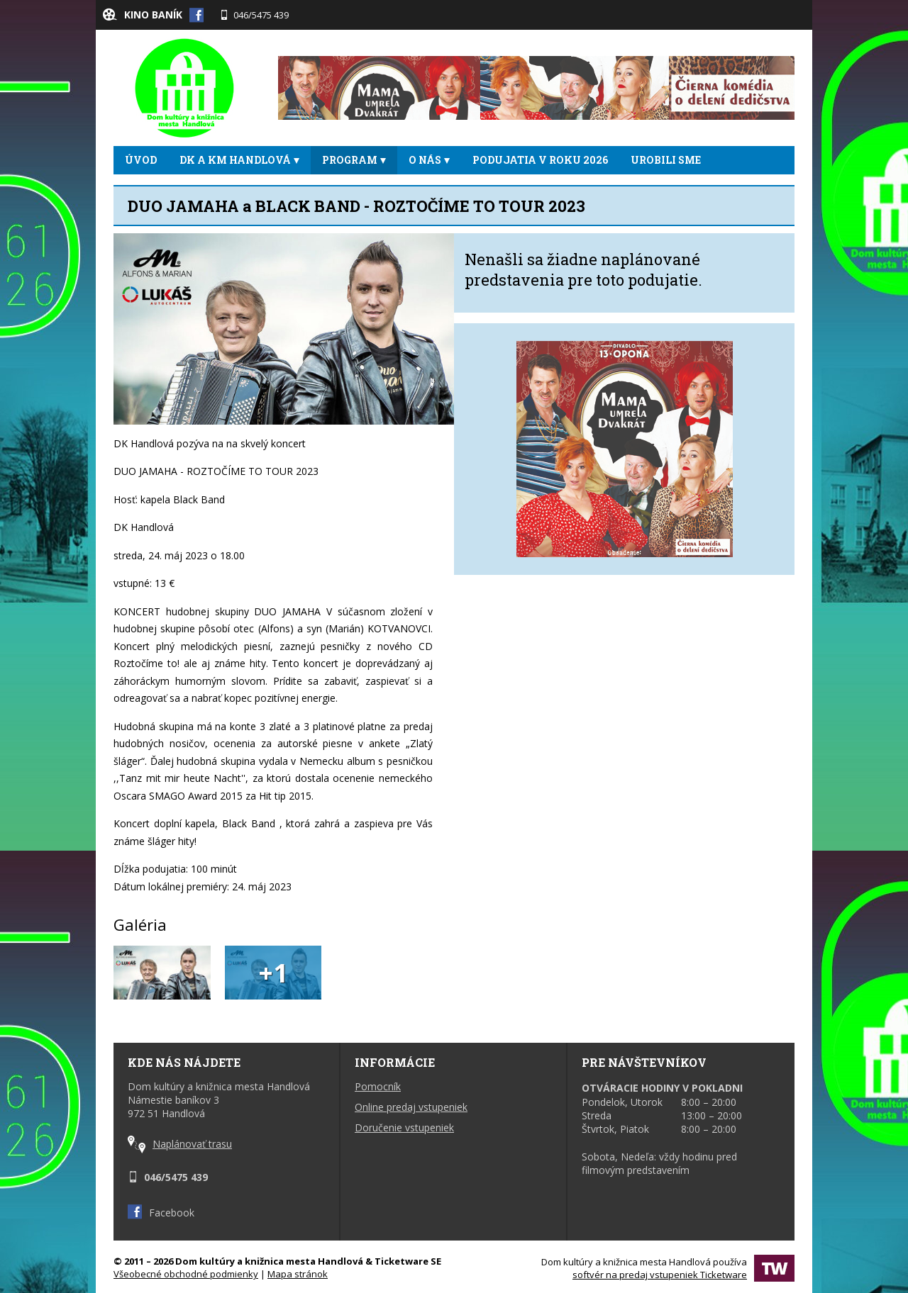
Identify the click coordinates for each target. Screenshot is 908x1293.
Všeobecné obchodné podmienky (186, 1273)
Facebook (161, 1212)
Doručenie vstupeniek (404, 1127)
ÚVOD (141, 160)
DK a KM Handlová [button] (239, 160)
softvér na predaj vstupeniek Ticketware (659, 1274)
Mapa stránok (297, 1273)
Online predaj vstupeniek (411, 1107)
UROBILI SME (666, 160)
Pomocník (378, 1086)
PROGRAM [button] (354, 160)
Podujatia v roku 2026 (540, 160)
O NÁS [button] (429, 160)
